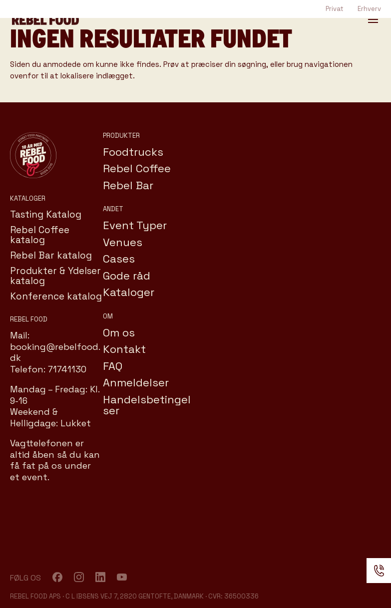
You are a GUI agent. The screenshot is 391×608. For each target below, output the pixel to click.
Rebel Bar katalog (51, 255)
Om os (119, 332)
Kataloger (128, 292)
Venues (122, 242)
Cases (119, 259)
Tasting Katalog (45, 214)
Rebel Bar (128, 185)
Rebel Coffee (137, 168)
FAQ (112, 366)
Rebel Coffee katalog (39, 235)
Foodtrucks (133, 152)
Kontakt (124, 349)
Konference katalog (56, 296)
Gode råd (126, 276)
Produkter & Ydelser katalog (55, 276)
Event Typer (135, 225)
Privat (335, 8)
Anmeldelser (136, 382)
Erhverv (369, 8)
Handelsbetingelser (147, 405)
